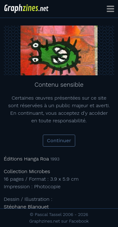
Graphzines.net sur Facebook (59, 221)
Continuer (59, 140)
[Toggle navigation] (110, 8)
